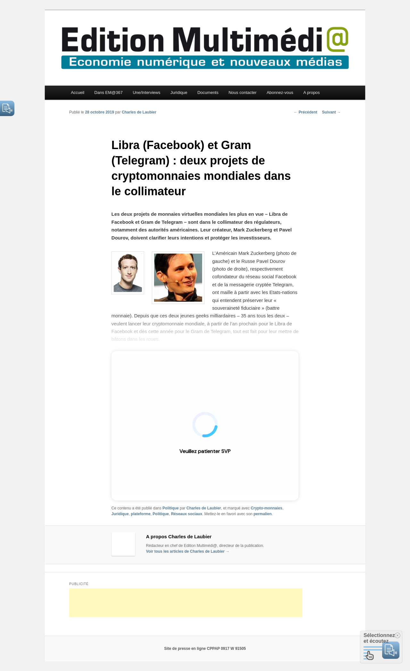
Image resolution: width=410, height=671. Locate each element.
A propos (311, 92)
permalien (262, 514)
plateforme (141, 514)
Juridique (178, 92)
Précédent (305, 112)
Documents (207, 92)
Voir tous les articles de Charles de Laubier (188, 551)
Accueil (77, 92)
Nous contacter (242, 92)
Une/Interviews (146, 92)
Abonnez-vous (279, 92)
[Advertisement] (185, 602)
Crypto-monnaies (267, 508)
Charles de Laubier (139, 112)
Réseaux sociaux (186, 514)
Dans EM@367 (108, 92)
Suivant (331, 112)
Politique (170, 508)
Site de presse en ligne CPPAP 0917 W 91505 (205, 648)
